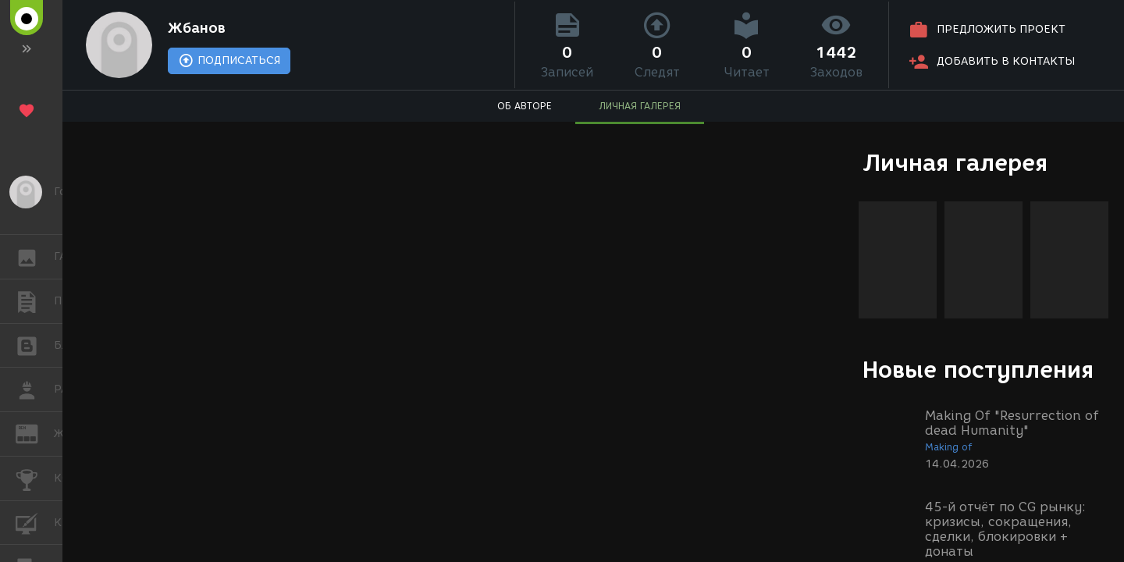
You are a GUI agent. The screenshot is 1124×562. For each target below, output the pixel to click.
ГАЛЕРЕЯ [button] (35, 257)
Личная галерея (955, 162)
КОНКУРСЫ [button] (35, 478)
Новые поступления (978, 369)
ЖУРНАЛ (35, 432)
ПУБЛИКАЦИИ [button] (35, 301)
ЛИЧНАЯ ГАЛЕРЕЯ (640, 106)
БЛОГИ (35, 344)
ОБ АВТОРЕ (524, 106)
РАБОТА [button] (35, 389)
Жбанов (197, 28)
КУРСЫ (35, 521)
